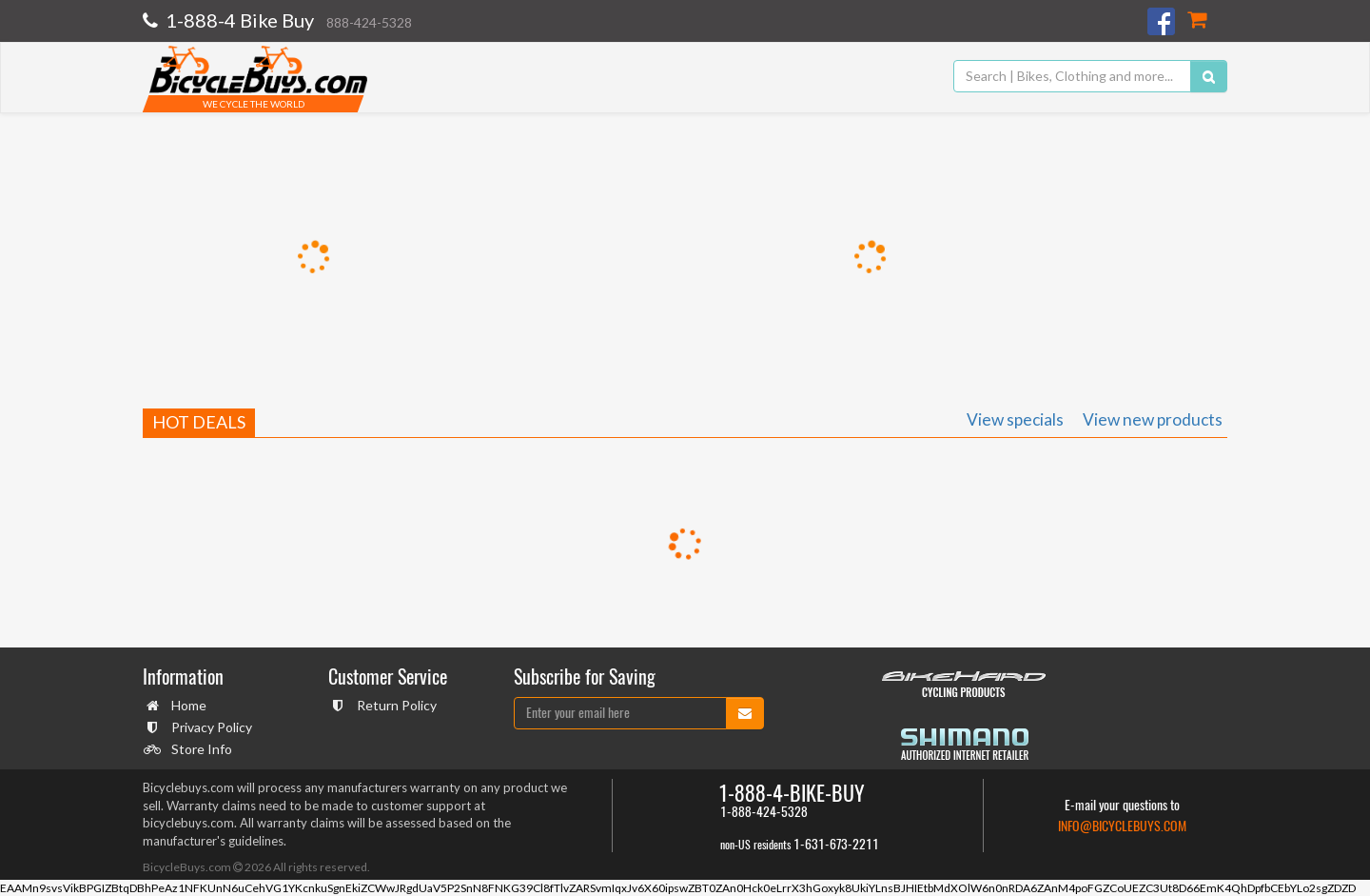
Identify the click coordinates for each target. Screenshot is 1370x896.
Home (186, 705)
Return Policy (394, 705)
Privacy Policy (209, 727)
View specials (1015, 419)
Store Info (199, 749)
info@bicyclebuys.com (1122, 826)
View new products (1153, 419)
